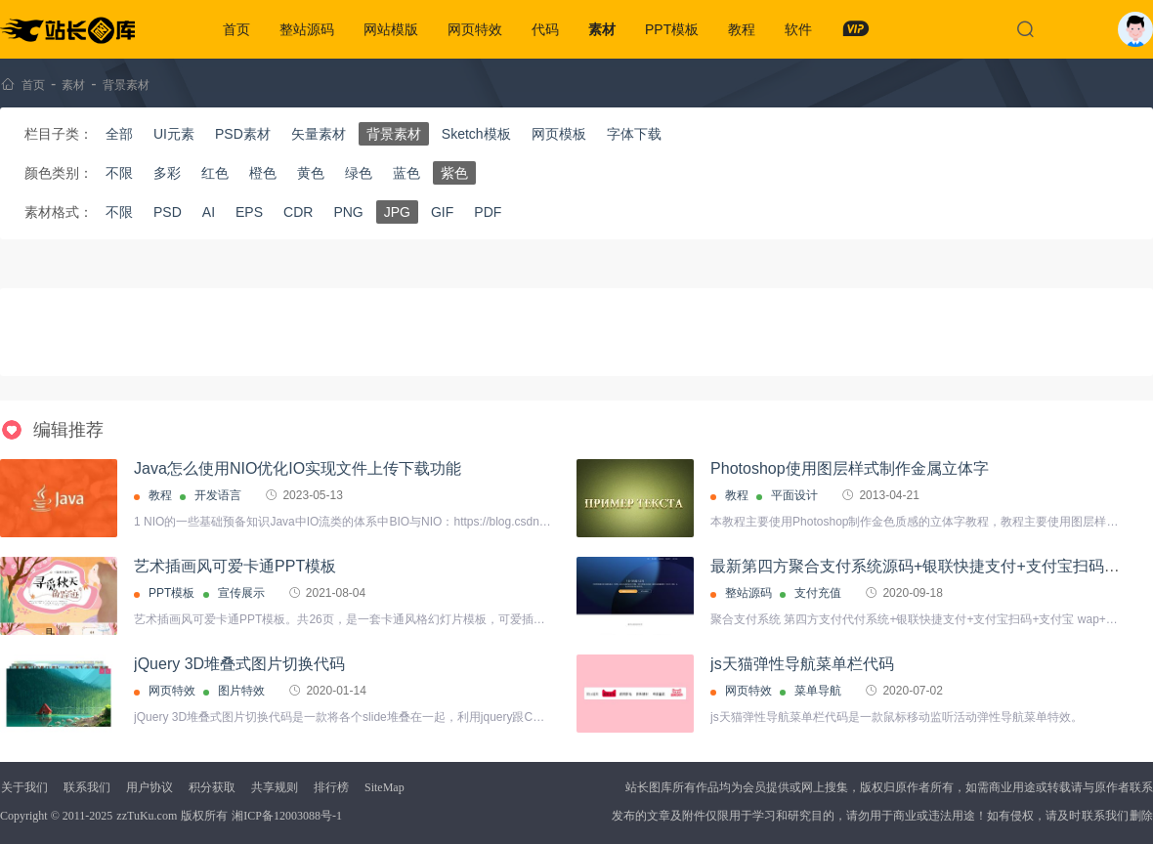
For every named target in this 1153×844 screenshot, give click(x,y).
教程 (741, 29)
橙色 (263, 173)
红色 (215, 173)
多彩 (167, 173)
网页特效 (475, 29)
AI (208, 212)
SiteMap (384, 787)
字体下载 (634, 134)
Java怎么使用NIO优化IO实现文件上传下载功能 (297, 468)
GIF (442, 212)
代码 (545, 29)
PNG (348, 212)
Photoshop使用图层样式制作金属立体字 (849, 468)
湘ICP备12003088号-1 (287, 816)
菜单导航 (817, 690)
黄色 (310, 173)
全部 (119, 134)
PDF (487, 212)
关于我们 (24, 787)
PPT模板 (672, 29)
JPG (397, 212)
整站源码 (306, 29)
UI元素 (173, 134)
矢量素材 (318, 134)
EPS (249, 212)
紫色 (454, 173)
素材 (602, 29)
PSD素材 (243, 134)
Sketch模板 (476, 134)
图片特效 (241, 690)
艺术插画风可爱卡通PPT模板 (235, 566)
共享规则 (274, 787)
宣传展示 (241, 593)
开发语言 (217, 495)
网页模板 (559, 134)
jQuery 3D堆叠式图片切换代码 (239, 663)
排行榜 (331, 787)
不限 (119, 173)
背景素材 (126, 85)
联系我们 (87, 787)
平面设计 (794, 495)
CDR (298, 212)
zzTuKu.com (146, 816)
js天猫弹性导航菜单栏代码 (802, 663)
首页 (236, 29)
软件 (798, 29)
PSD (167, 212)
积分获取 (212, 787)
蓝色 (406, 173)
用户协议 (149, 787)
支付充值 (817, 593)
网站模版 (390, 29)
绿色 (358, 173)
